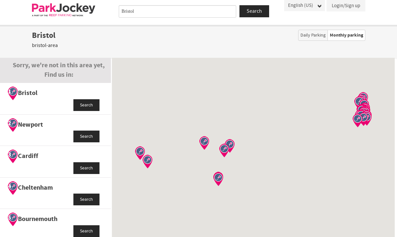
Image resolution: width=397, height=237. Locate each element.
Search (86, 105)
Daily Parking (313, 35)
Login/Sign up (346, 6)
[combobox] (177, 11)
